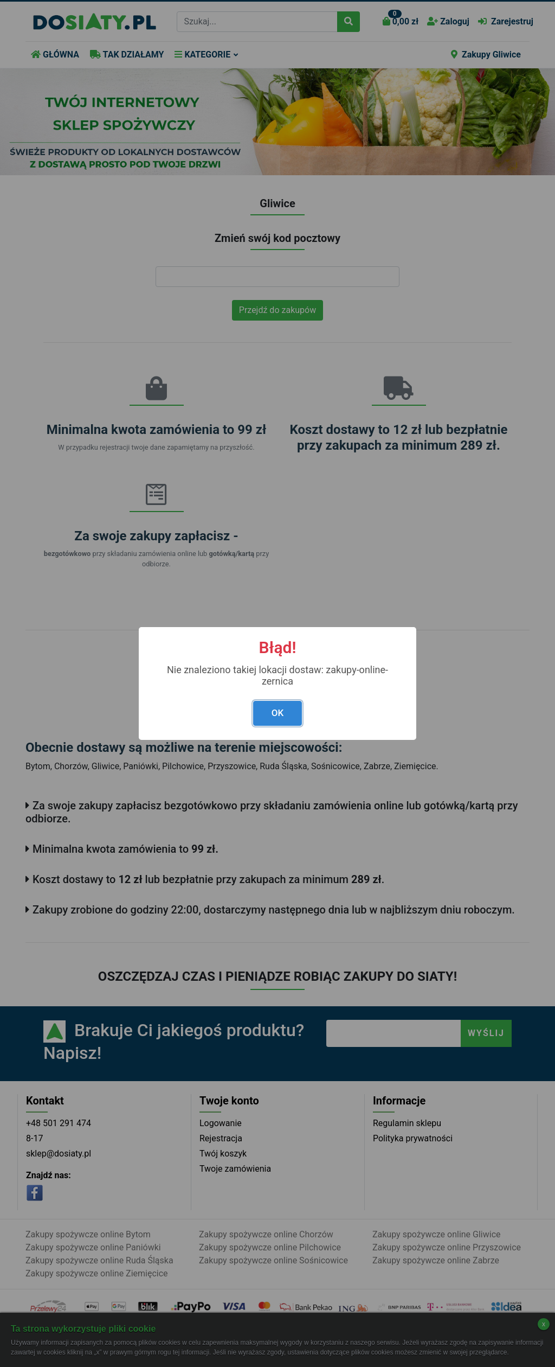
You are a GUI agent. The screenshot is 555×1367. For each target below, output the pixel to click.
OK (277, 712)
